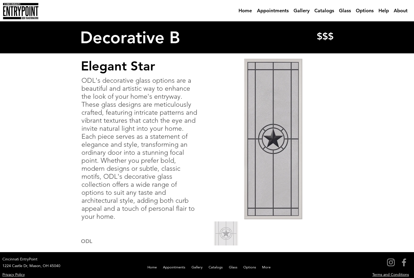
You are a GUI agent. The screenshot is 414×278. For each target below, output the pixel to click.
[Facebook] (404, 262)
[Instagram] (391, 262)
